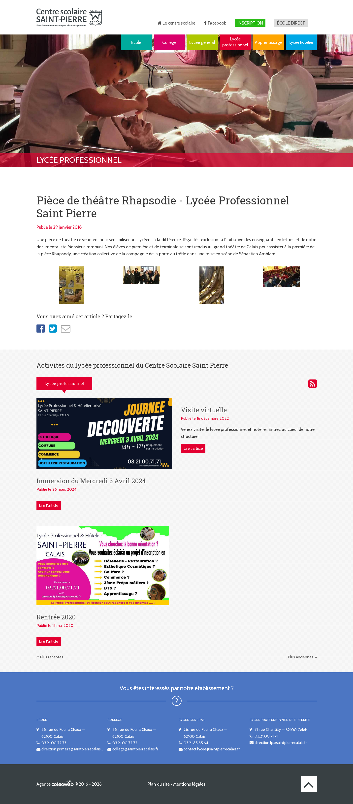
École (136, 42)
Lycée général (202, 42)
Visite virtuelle (204, 410)
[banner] (69, 17)
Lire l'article (48, 505)
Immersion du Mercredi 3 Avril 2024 (91, 481)
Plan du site (159, 784)
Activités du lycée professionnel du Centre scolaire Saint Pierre (312, 383)
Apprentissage (268, 42)
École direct (291, 23)
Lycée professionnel (235, 41)
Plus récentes (51, 657)
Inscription (250, 23)
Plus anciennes (300, 657)
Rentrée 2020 (56, 617)
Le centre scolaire (178, 23)
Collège (169, 42)
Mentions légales (189, 784)
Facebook (217, 23)
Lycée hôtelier (301, 42)
